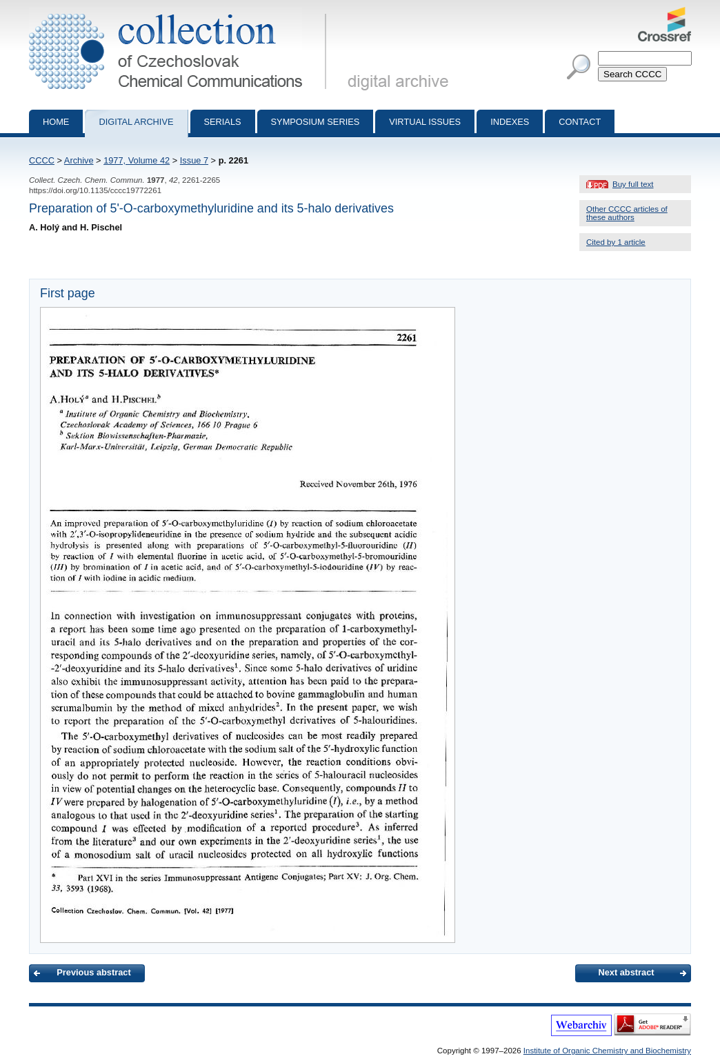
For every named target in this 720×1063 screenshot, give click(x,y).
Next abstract (626, 972)
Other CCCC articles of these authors (627, 213)
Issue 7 (194, 160)
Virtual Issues (425, 122)
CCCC (41, 160)
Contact (580, 122)
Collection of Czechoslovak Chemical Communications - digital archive (180, 12)
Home (56, 122)
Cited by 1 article (616, 242)
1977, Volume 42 (136, 160)
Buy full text (633, 184)
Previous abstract (93, 972)
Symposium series (315, 122)
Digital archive (136, 122)
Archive (79, 160)
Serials (222, 122)
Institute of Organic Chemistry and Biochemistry (607, 1050)
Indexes (509, 122)
